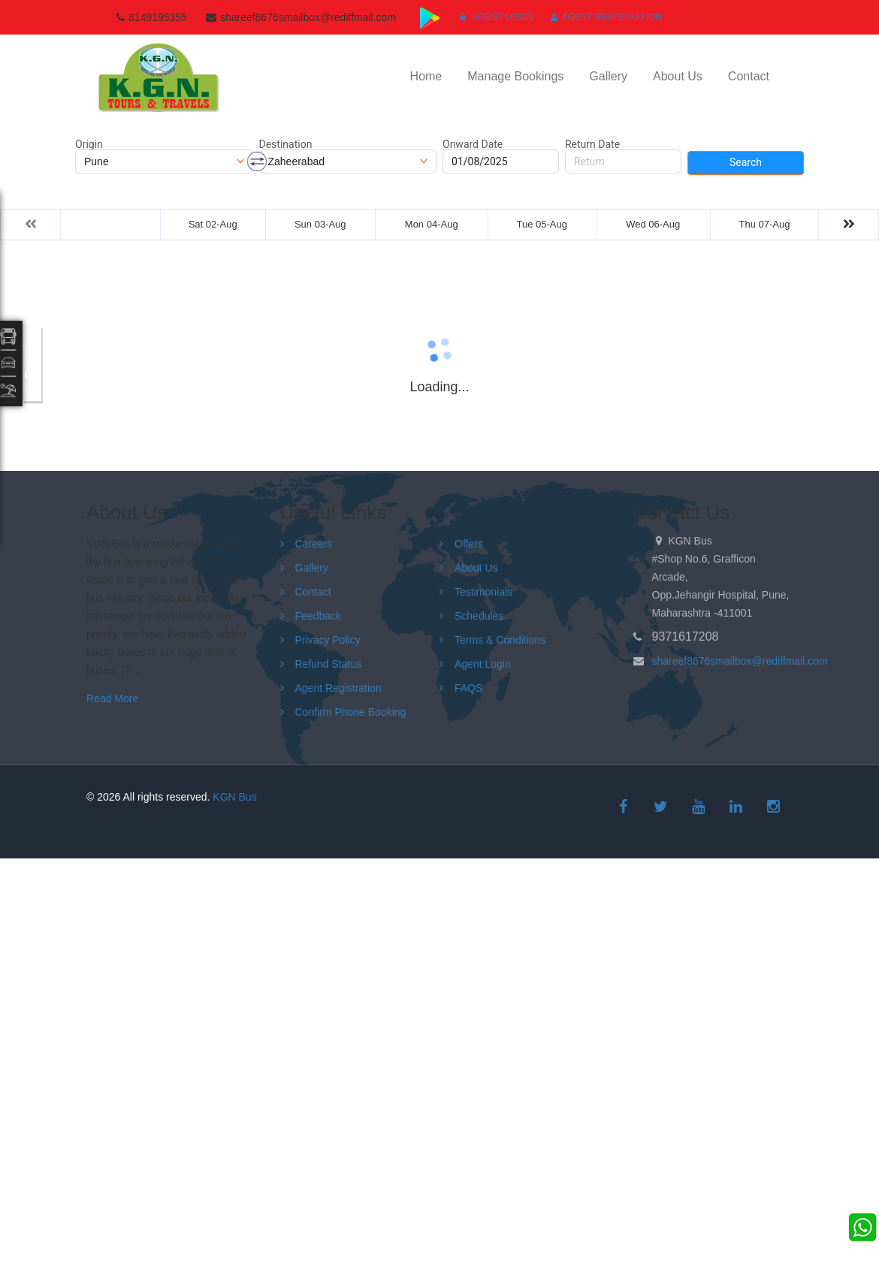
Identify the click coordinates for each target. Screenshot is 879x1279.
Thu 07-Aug (764, 224)
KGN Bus (234, 797)
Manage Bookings (515, 76)
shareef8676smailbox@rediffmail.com (740, 661)
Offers (469, 544)
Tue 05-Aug (541, 224)
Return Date (592, 144)
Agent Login (496, 17)
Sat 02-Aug (213, 224)
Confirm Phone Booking (350, 712)
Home (426, 76)
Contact (748, 76)
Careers (314, 544)
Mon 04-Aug (431, 224)
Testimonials (483, 592)
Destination (286, 144)
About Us (677, 76)
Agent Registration (606, 17)
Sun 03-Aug (320, 224)
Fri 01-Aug (111, 224)
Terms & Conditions (500, 640)
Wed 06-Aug (653, 224)
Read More (112, 698)
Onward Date (473, 144)
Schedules (479, 616)
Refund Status (328, 664)
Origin (89, 144)
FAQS (468, 688)
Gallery (608, 76)
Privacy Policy (328, 640)
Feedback (318, 616)
